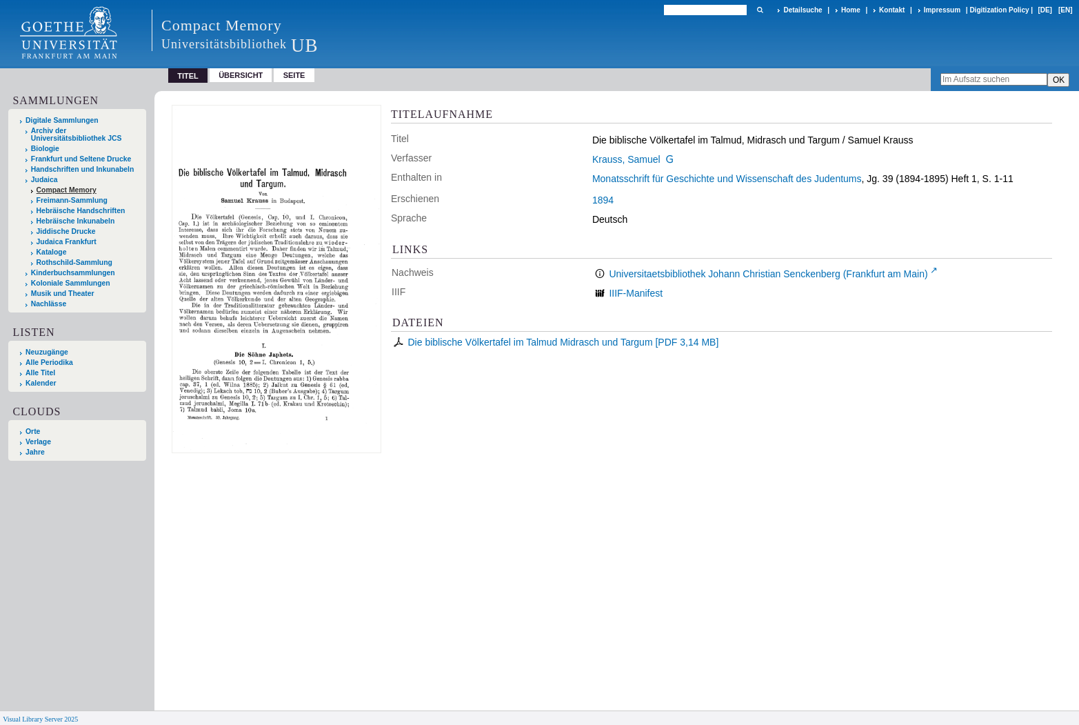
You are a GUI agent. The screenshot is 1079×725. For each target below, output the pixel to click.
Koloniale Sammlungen (70, 283)
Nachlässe (48, 304)
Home (850, 10)
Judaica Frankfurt (67, 242)
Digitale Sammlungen (62, 120)
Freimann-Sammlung (72, 200)
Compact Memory (67, 190)
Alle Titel (40, 373)
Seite (294, 75)
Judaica (44, 179)
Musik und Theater (62, 293)
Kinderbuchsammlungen (73, 273)
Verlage (38, 442)
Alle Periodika (49, 362)
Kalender (41, 383)
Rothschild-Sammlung (74, 262)
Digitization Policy (999, 10)
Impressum (942, 10)
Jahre (35, 452)
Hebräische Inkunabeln (76, 221)
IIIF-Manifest (636, 293)
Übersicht (241, 75)
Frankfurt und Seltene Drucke (81, 159)
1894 (603, 200)
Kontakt (892, 10)
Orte (33, 431)
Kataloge (52, 252)
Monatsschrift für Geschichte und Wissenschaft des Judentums (727, 178)
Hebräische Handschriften (81, 211)
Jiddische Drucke (66, 231)
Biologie (45, 148)
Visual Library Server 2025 (40, 719)
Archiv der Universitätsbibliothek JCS (76, 134)
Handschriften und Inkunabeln (82, 169)
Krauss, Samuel (626, 159)
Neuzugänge (47, 352)
